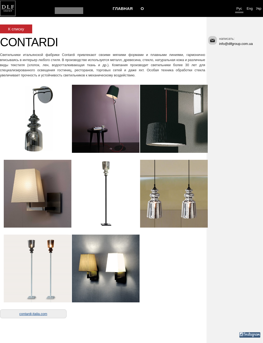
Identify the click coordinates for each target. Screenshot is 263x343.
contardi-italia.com (33, 314)
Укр (258, 8)
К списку (16, 29)
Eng (250, 8)
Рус (239, 8)
